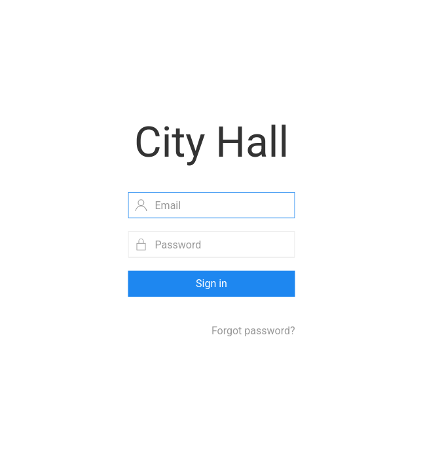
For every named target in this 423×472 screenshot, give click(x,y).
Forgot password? (253, 330)
